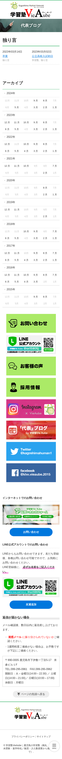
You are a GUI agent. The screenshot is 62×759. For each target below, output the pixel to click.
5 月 (17, 107)
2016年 (11, 267)
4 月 (26, 151)
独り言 (5, 60)
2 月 (45, 107)
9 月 (36, 100)
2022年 (11, 136)
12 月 (7, 122)
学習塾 (35, 60)
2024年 (11, 93)
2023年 (11, 115)
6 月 (7, 129)
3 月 (36, 107)
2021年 (11, 158)
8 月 (45, 100)
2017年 (11, 245)
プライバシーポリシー (23, 736)
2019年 (11, 202)
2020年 (11, 180)
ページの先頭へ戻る (33, 694)
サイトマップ (44, 736)
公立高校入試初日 (42, 56)
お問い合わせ (31, 532)
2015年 (11, 289)
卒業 (5, 56)
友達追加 (31, 604)
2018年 (11, 224)
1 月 (55, 107)
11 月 (16, 122)
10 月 (26, 122)
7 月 (55, 166)
